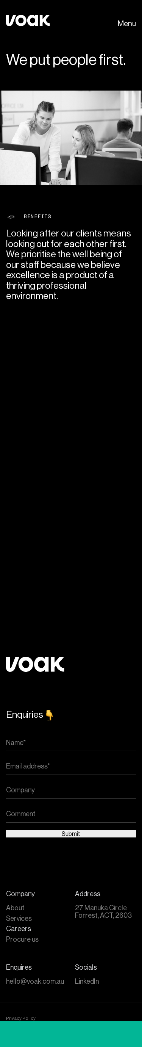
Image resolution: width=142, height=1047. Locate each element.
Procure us (22, 939)
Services (19, 918)
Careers (18, 929)
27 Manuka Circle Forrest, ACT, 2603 (103, 911)
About (15, 908)
